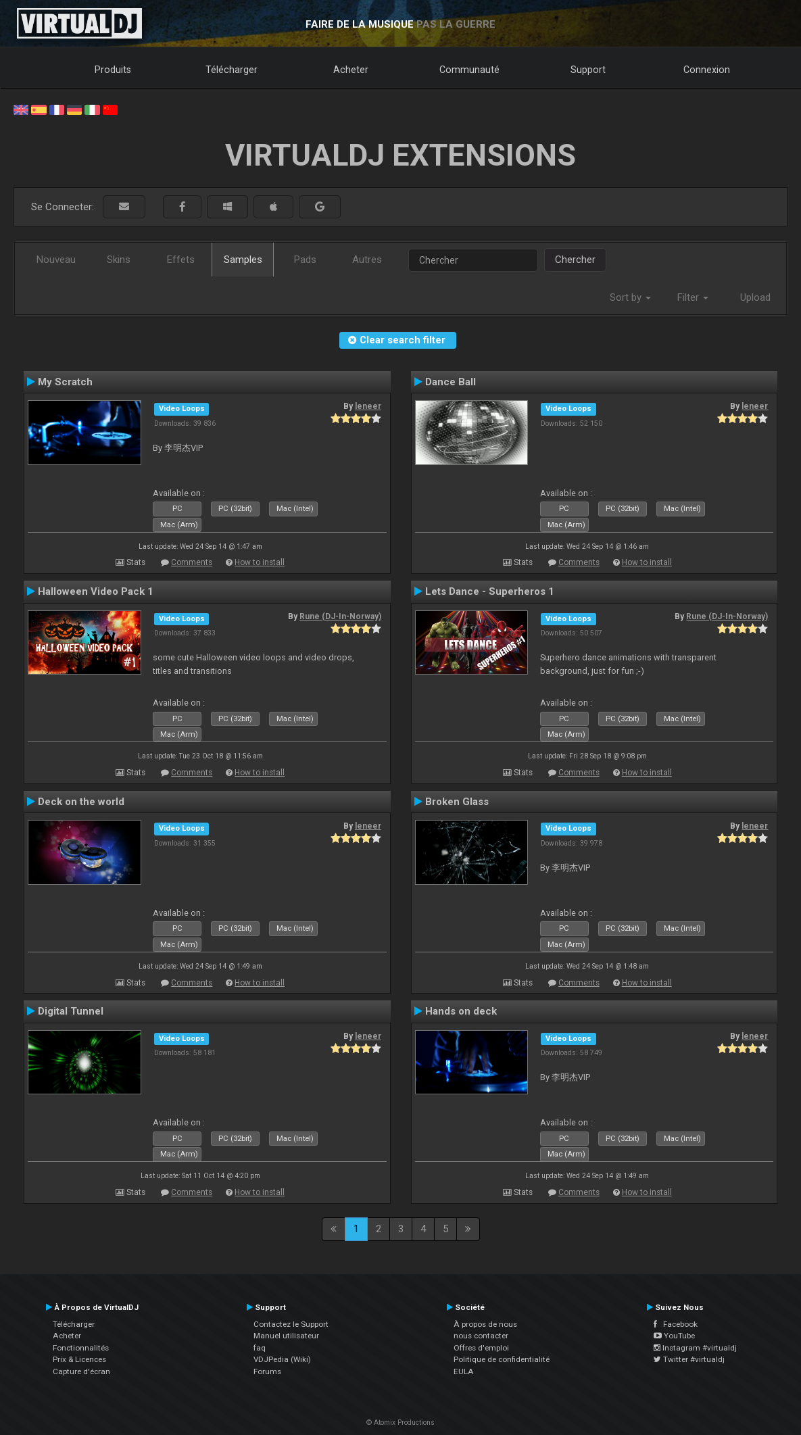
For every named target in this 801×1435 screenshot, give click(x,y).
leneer (368, 406)
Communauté (469, 69)
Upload (755, 297)
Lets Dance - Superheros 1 (489, 591)
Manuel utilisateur (286, 1335)
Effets (181, 259)
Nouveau (56, 259)
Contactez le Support (291, 1324)
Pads (305, 259)
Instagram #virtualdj (695, 1348)
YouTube (674, 1335)
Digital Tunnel (70, 1011)
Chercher (575, 259)
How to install (260, 562)
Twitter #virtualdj (689, 1359)
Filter (692, 297)
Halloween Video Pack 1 (95, 591)
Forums (267, 1371)
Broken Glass (457, 802)
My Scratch (65, 382)
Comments (191, 562)
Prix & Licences (79, 1359)
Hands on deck (461, 1011)
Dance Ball (450, 382)
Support (588, 69)
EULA (464, 1371)
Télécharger (231, 69)
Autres (367, 259)
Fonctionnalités (81, 1348)
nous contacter (481, 1335)
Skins (118, 259)
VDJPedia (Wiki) (282, 1359)
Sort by (630, 297)
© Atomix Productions (400, 1422)
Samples (243, 259)
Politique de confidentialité (502, 1359)
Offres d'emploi (481, 1348)
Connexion (706, 69)
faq (259, 1348)
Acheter (350, 69)
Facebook (676, 1324)
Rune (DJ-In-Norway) (340, 616)
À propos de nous (485, 1324)
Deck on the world (81, 802)
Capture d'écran (81, 1371)
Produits (113, 69)
